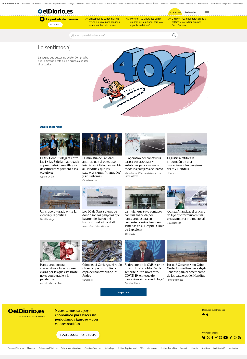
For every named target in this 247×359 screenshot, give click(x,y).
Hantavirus (26, 4)
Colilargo (71, 4)
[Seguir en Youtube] (225, 337)
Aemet (181, 4)
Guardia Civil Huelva (105, 4)
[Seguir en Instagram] (220, 337)
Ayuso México (91, 4)
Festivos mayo (238, 4)
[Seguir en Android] (203, 314)
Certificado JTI (219, 348)
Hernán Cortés (203, 4)
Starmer (141, 4)
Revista (194, 348)
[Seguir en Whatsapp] (235, 337)
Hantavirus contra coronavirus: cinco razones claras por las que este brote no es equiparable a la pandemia (59, 272)
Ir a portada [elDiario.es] (123, 292)
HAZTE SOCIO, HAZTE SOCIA (78, 334)
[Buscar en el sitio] (119, 35)
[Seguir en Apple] (207, 314)
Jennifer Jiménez (175, 279)
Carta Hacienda (215, 4)
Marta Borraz (131, 173)
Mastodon (233, 348)
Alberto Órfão (47, 176)
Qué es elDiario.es (16, 348)
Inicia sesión (190, 12)
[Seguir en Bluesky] (203, 337)
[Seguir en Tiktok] (230, 337)
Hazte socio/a (175, 12)
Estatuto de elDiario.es (71, 348)
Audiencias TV (191, 4)
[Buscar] (174, 35)
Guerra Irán (164, 4)
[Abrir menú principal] (207, 11)
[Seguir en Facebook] (212, 337)
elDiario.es (172, 173)
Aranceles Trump (131, 4)
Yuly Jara (143, 173)
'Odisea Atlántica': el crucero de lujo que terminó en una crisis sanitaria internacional (186, 215)
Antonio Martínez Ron (51, 283)
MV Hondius (36, 4)
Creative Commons (93, 348)
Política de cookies (169, 348)
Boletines (205, 348)
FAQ (142, 348)
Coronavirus (47, 4)
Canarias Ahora (89, 180)
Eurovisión (174, 4)
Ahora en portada (51, 126)
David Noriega (47, 219)
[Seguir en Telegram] (216, 337)
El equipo (31, 348)
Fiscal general (118, 4)
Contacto (184, 348)
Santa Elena (80, 4)
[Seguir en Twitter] (208, 337)
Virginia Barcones (59, 4)
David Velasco (131, 176)
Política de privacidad (127, 348)
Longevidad (226, 4)
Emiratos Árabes (152, 4)
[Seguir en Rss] (239, 337)
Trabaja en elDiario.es (48, 348)
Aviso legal (109, 348)
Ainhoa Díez (155, 173)
